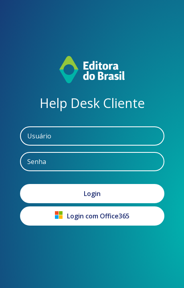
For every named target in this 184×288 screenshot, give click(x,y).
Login (92, 193)
